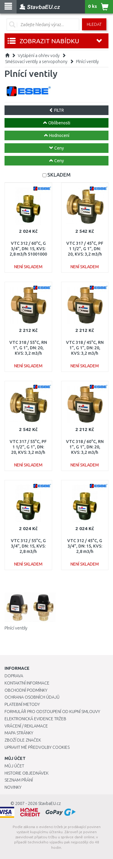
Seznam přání (19, 780)
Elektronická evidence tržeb (35, 718)
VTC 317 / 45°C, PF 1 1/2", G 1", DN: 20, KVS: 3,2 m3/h (84, 248)
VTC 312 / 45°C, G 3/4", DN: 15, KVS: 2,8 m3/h (84, 546)
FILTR (56, 110)
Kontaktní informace (27, 683)
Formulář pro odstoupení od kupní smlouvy (52, 711)
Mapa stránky (19, 732)
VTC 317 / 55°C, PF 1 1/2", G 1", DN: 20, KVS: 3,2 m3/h (28, 447)
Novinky (13, 787)
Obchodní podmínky (26, 690)
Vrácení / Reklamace (26, 726)
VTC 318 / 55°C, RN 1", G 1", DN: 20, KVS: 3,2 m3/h (28, 348)
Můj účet (14, 765)
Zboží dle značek (23, 740)
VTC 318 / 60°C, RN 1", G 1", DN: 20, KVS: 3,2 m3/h (85, 447)
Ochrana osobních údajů (32, 697)
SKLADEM (59, 175)
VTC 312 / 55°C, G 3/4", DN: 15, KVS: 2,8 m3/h (28, 546)
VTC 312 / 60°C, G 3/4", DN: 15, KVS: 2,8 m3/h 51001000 (28, 248)
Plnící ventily (87, 61)
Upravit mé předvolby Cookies (37, 747)
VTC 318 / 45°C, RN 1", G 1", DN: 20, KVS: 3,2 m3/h (85, 348)
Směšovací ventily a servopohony (36, 61)
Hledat (94, 24)
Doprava (14, 675)
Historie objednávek (27, 773)
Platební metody (22, 704)
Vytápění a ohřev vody (39, 55)
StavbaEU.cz (49, 803)
